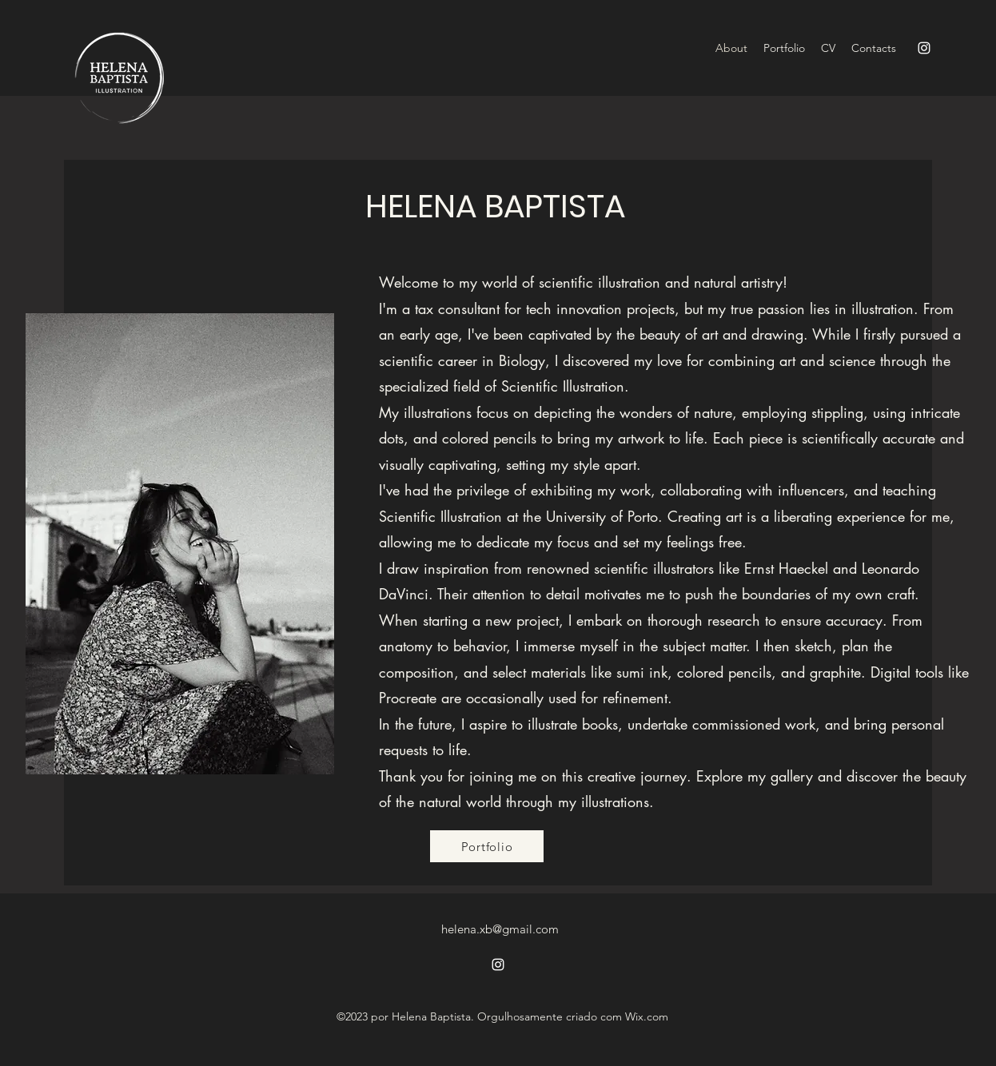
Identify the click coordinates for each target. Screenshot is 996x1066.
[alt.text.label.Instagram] (924, 48)
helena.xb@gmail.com (500, 929)
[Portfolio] (487, 846)
